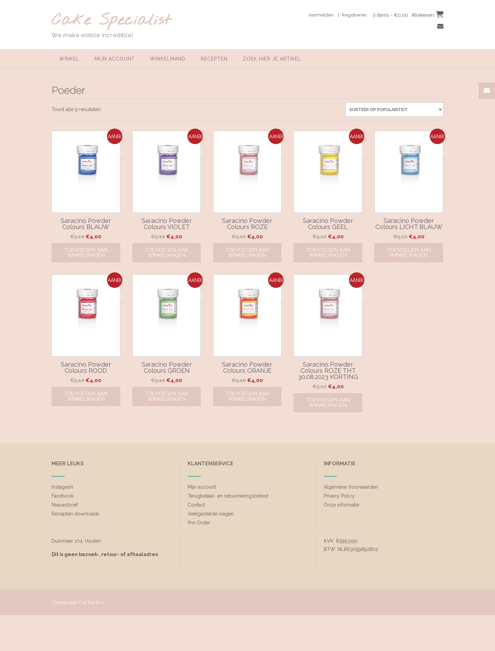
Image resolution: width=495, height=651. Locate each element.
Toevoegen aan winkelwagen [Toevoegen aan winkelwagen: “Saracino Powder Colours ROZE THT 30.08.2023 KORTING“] (328, 402)
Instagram (62, 487)
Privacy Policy (339, 496)
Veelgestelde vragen (211, 514)
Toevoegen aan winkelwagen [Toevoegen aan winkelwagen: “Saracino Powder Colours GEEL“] (328, 252)
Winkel (69, 59)
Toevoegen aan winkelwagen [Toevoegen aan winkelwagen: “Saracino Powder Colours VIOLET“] (166, 252)
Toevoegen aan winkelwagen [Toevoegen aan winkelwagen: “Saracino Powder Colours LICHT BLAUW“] (409, 252)
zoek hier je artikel (272, 59)
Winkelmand (168, 59)
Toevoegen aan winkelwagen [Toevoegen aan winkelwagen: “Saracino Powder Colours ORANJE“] (247, 396)
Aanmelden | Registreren (337, 15)
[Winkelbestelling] (394, 109)
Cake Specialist (111, 21)
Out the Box (91, 602)
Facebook (63, 496)
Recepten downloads (75, 514)
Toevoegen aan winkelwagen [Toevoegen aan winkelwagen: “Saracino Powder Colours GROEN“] (166, 396)
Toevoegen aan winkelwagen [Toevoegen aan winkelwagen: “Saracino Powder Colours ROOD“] (86, 396)
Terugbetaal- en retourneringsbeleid (228, 496)
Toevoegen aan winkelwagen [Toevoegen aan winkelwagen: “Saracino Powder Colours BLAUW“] (86, 252)
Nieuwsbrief (65, 505)
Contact (196, 505)
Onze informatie (341, 505)
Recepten (214, 59)
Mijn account (115, 59)
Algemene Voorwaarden (351, 487)
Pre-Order (199, 522)
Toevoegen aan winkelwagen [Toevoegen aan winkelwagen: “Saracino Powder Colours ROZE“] (247, 252)
